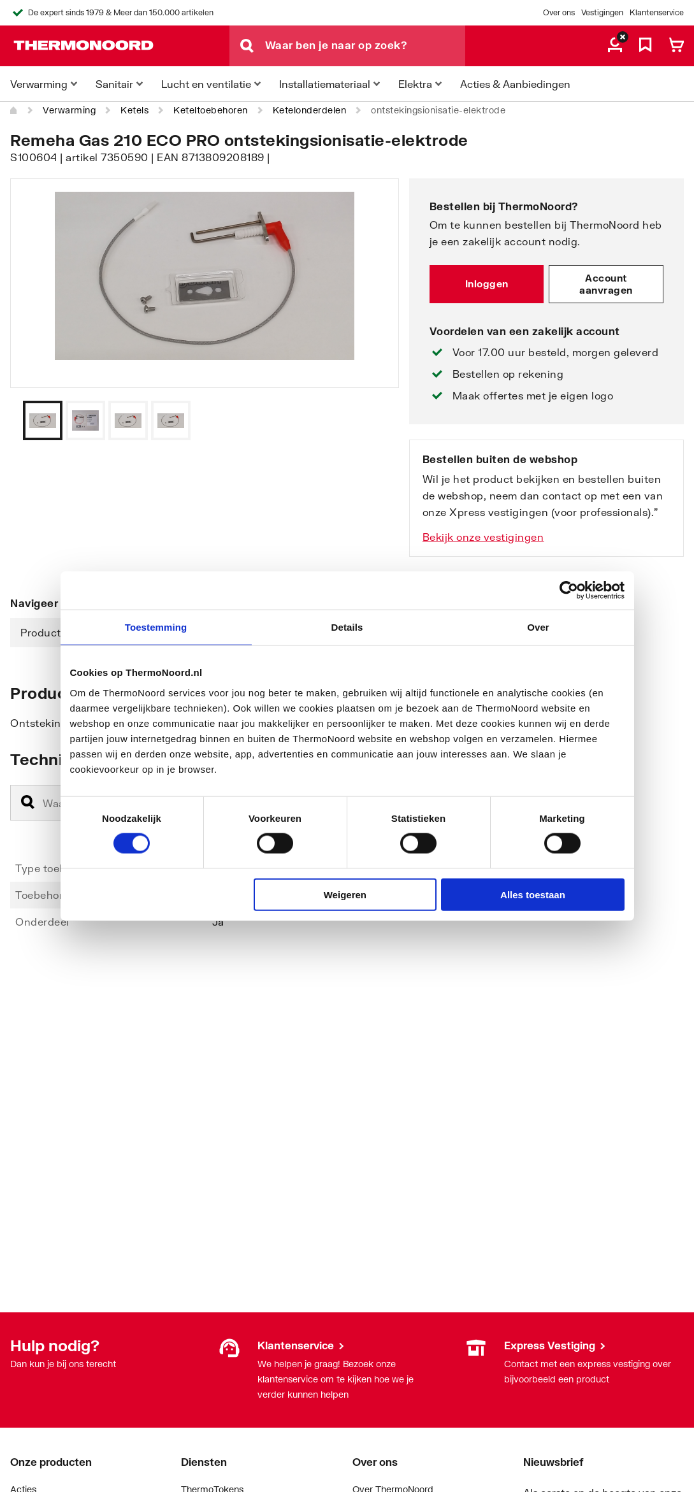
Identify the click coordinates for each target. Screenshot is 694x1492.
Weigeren (345, 894)
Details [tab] (347, 627)
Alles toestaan (532, 894)
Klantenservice (657, 12)
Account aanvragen (606, 284)
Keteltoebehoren (210, 109)
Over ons (559, 12)
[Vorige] (373, 420)
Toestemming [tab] (156, 627)
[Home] (14, 110)
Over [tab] (538, 627)
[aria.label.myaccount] (615, 46)
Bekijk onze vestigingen (483, 537)
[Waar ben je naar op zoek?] (365, 45)
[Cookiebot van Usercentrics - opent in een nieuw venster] (569, 590)
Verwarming (69, 109)
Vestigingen (602, 12)
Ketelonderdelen (310, 109)
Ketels (134, 109)
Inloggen (487, 283)
